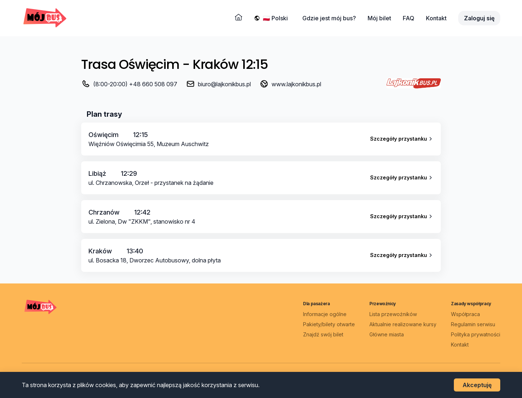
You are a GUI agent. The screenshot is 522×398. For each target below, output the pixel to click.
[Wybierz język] (277, 18)
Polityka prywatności (475, 334)
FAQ (408, 18)
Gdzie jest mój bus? (329, 18)
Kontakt (436, 18)
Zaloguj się (479, 18)
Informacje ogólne (325, 314)
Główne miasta (386, 334)
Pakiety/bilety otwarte (329, 324)
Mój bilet (379, 18)
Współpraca (465, 314)
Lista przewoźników (393, 314)
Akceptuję (477, 385)
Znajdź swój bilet (323, 334)
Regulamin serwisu (473, 324)
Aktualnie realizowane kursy (402, 324)
